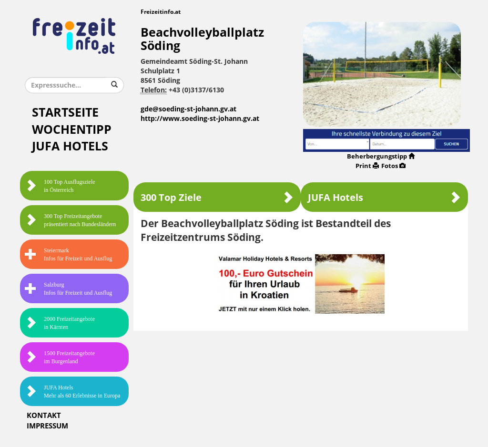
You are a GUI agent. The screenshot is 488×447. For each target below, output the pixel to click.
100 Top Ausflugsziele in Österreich (60, 186)
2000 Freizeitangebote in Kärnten (60, 323)
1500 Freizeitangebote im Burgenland (60, 357)
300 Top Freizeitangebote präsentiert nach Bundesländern (70, 220)
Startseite (65, 112)
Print (367, 165)
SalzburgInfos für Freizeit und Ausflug (68, 288)
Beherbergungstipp (381, 156)
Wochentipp (72, 130)
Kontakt (44, 415)
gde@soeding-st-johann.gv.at (188, 109)
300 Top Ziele (217, 197)
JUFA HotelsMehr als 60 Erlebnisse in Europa (72, 391)
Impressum (47, 426)
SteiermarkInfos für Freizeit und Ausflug (68, 254)
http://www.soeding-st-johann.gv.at (200, 119)
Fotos (393, 165)
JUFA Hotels (70, 146)
